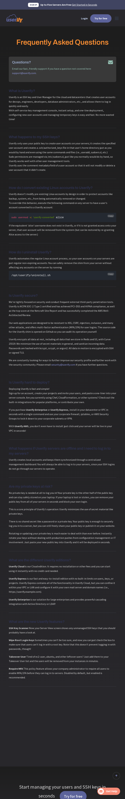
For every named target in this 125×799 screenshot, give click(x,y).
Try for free (100, 18)
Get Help (108, 791)
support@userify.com (24, 73)
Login (84, 18)
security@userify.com (63, 364)
